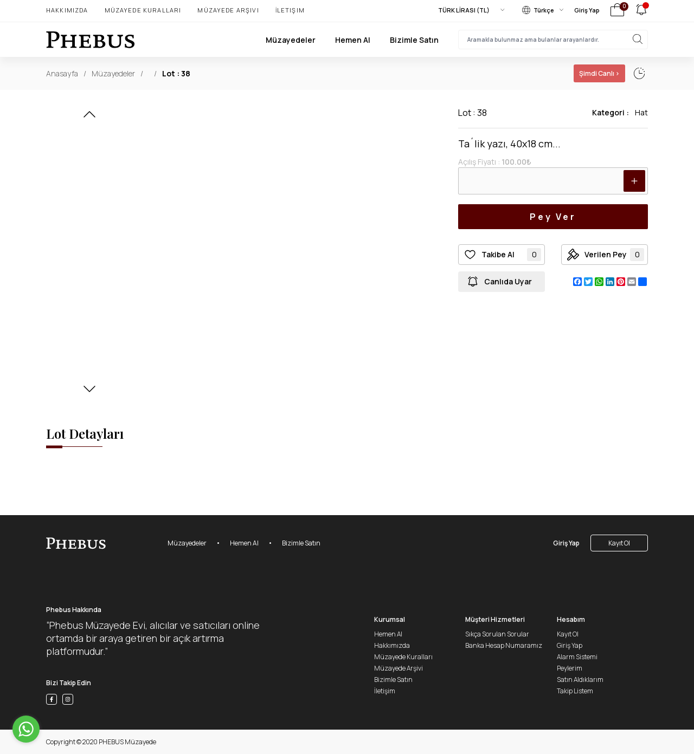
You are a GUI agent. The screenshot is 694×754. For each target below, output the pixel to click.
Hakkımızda (67, 10)
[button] (89, 117)
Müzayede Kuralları (143, 10)
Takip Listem (575, 691)
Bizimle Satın (414, 40)
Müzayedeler (291, 40)
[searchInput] (553, 39)
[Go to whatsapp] (26, 729)
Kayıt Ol (619, 543)
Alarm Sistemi (577, 656)
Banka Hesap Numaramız (503, 645)
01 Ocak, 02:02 (549, 73)
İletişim (290, 10)
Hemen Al (352, 40)
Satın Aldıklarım (580, 679)
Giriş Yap (587, 10)
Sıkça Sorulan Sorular (497, 634)
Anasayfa (62, 73)
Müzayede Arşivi (228, 10)
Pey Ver (553, 217)
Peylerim (569, 668)
